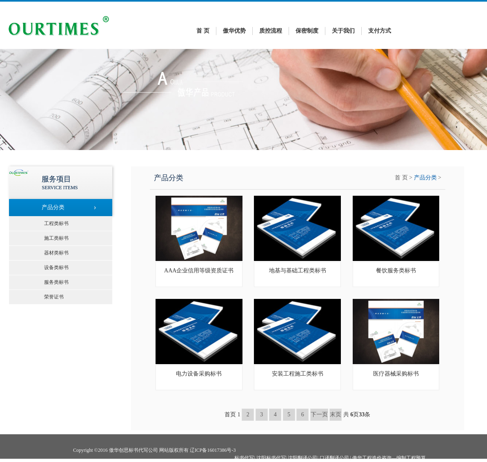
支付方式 (379, 31)
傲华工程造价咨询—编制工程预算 (389, 458)
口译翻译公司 (334, 458)
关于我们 (343, 31)
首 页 (202, 31)
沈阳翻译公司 (302, 458)
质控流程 (270, 31)
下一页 (319, 414)
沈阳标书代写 (271, 458)
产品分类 (425, 178)
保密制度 (307, 31)
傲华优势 (234, 31)
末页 (335, 414)
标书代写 (244, 458)
